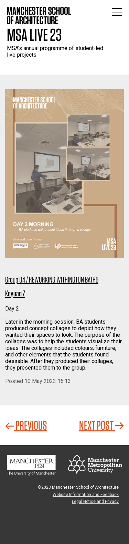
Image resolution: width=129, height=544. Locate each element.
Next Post (101, 425)
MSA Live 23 (34, 34)
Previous (26, 425)
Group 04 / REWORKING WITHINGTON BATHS (51, 280)
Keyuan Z (15, 293)
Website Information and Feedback (86, 494)
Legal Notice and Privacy (95, 501)
